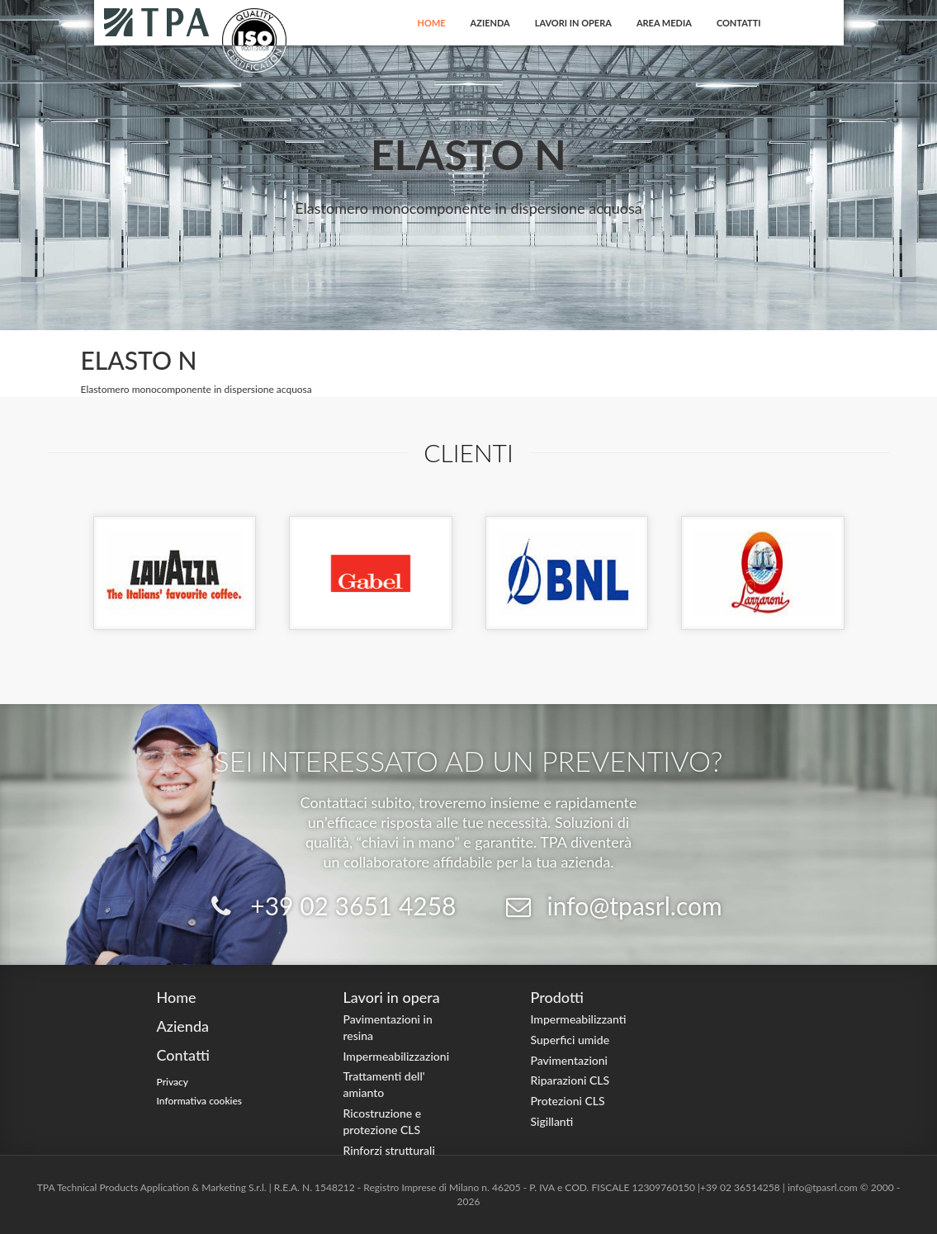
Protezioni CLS (568, 1101)
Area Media (664, 22)
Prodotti (557, 997)
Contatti (739, 22)
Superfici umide (570, 1040)
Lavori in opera (573, 22)
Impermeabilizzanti (579, 1019)
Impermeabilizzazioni (396, 1056)
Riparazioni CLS (570, 1080)
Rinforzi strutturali (389, 1150)
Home (432, 22)
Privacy (173, 1082)
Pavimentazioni (569, 1060)
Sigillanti (552, 1121)
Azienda (490, 22)
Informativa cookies (200, 1101)
